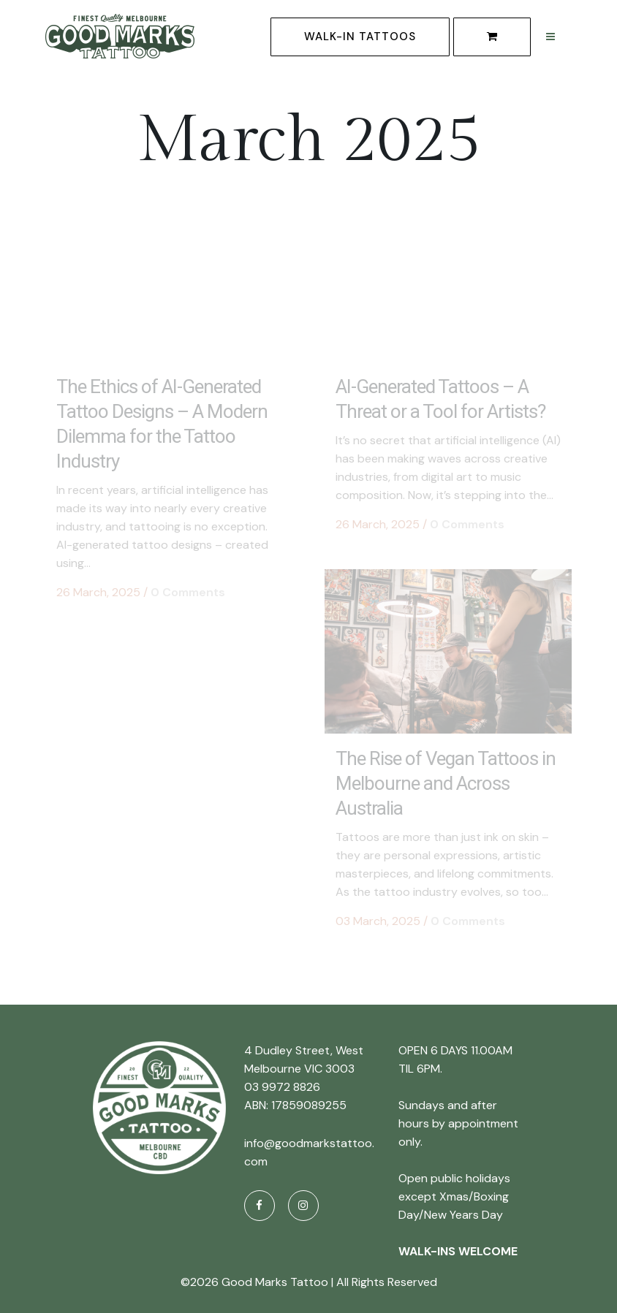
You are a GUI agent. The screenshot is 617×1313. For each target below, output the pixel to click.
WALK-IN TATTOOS (360, 36)
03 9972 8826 (282, 1084)
